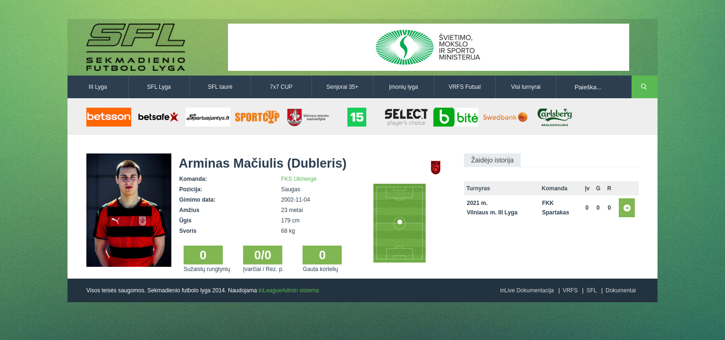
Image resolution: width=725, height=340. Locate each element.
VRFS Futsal (464, 87)
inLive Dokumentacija (527, 290)
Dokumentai (621, 290)
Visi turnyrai (525, 87)
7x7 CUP (281, 87)
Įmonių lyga (403, 87)
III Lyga (98, 87)
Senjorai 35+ (343, 87)
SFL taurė (220, 87)
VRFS (570, 290)
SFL (591, 290)
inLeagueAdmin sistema (289, 290)
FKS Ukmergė (299, 179)
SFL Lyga (159, 87)
